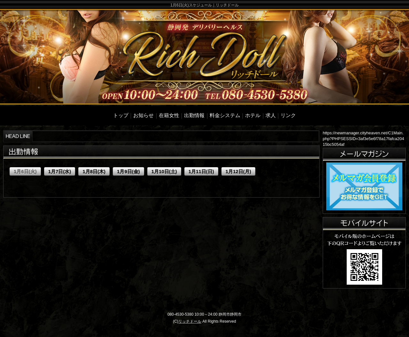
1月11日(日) (201, 171)
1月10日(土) (164, 171)
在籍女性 (169, 115)
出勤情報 (194, 115)
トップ (120, 115)
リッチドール (189, 321)
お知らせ (143, 115)
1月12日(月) (238, 171)
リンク (288, 115)
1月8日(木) (93, 171)
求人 (271, 115)
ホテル (252, 115)
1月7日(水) (59, 171)
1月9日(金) (128, 171)
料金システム (225, 115)
